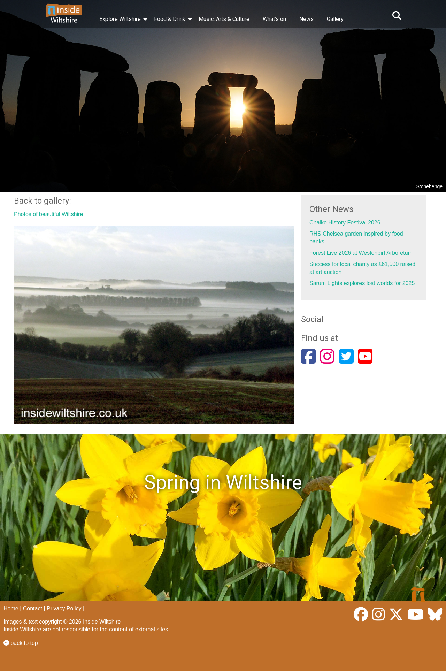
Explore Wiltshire (120, 19)
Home (10, 608)
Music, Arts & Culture (224, 19)
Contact (32, 608)
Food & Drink (169, 19)
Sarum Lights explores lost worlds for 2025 (362, 283)
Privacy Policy (64, 608)
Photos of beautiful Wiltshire (48, 214)
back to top (20, 643)
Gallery (335, 19)
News (306, 19)
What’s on (274, 19)
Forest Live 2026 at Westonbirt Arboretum (361, 253)
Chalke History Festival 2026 (344, 223)
